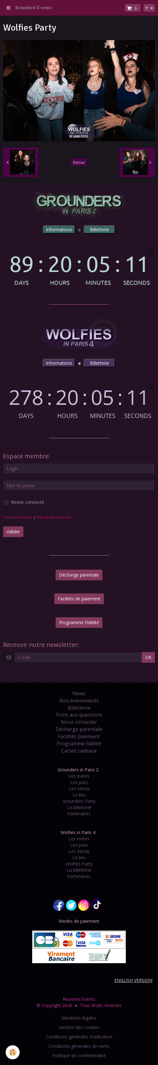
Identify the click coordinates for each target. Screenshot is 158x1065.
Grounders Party (79, 801)
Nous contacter (79, 721)
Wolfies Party (79, 864)
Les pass (79, 782)
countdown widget (79, 267)
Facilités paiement (79, 736)
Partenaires (79, 814)
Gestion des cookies (79, 1027)
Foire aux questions (79, 714)
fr (147, 7)
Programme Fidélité (79, 622)
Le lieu (79, 795)
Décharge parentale (79, 575)
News (79, 693)
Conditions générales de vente (79, 1046)
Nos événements (79, 700)
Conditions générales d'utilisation (79, 1037)
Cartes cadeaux (79, 750)
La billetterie (79, 807)
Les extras (79, 788)
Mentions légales (79, 1018)
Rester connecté (23, 502)
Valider (13, 532)
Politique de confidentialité (79, 1055)
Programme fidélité (79, 743)
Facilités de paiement (79, 599)
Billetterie (79, 707)
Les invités (79, 776)
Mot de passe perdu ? (54, 517)
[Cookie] (13, 1052)
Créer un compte (17, 517)
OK (148, 657)
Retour (79, 162)
